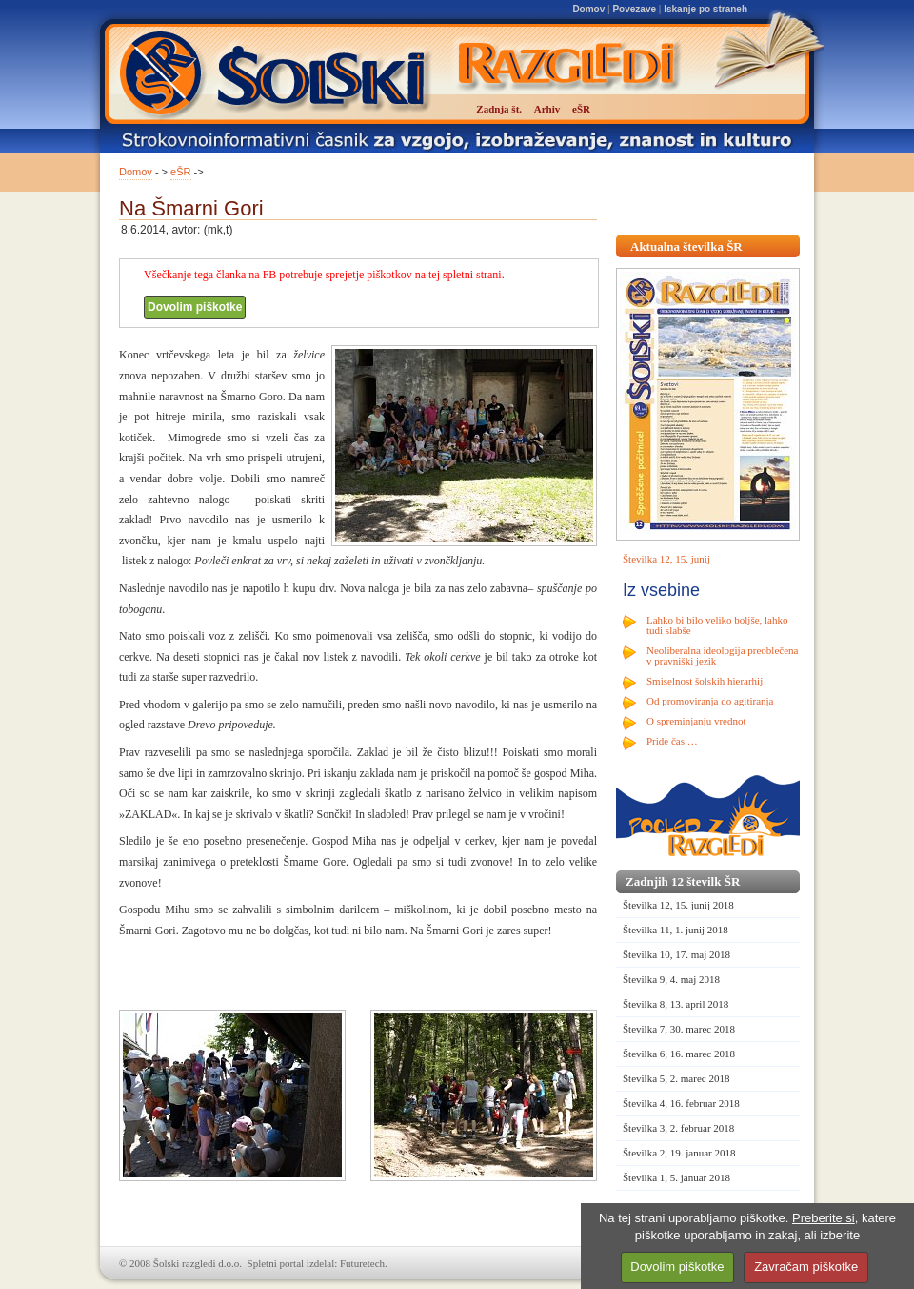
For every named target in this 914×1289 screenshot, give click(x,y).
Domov (588, 9)
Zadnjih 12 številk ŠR (683, 881)
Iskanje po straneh (705, 9)
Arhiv (547, 108)
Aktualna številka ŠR (686, 246)
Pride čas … (672, 741)
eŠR (180, 171)
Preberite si (823, 1218)
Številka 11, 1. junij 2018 (675, 929)
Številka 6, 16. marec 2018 (679, 1053)
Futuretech (362, 1263)
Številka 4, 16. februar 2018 (681, 1103)
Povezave (634, 9)
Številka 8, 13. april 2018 (675, 1004)
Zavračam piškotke (806, 1266)
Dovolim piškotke (195, 307)
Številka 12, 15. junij (666, 558)
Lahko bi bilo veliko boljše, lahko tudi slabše (716, 625)
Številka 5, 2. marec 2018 (676, 1078)
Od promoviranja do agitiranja (710, 700)
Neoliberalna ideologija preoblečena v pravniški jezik (722, 655)
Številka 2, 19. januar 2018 (679, 1152)
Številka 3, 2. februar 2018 (678, 1128)
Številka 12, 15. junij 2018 (678, 904)
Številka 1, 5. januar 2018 (676, 1177)
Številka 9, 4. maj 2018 (671, 979)
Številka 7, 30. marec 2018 (679, 1028)
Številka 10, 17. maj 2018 (676, 954)
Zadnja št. (499, 108)
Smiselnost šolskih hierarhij (704, 680)
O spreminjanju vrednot (695, 720)
